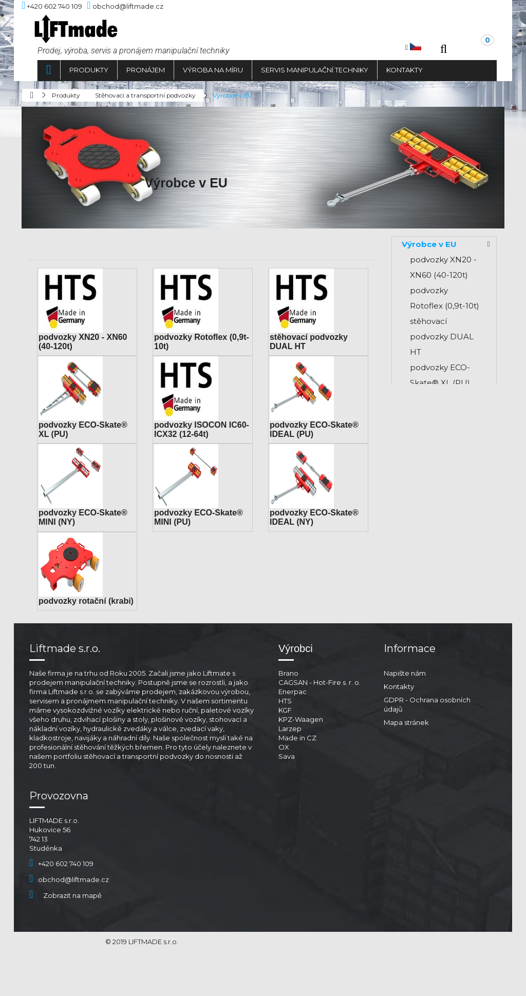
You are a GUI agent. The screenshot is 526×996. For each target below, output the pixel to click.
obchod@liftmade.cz (69, 909)
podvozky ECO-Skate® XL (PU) (440, 375)
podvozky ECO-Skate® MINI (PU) (445, 529)
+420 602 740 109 (61, 893)
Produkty (88, 70)
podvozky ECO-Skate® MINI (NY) (444, 498)
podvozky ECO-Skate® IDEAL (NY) (440, 567)
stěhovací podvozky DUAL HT (442, 336)
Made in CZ (297, 767)
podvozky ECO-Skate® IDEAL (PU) (440, 459)
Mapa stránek (406, 752)
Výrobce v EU (429, 244)
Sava (286, 786)
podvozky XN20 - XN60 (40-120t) (443, 267)
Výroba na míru (213, 70)
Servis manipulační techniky (314, 70)
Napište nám (405, 703)
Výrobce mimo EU (439, 629)
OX (283, 777)
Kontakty (404, 70)
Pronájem (145, 70)
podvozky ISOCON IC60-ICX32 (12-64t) (201, 429)
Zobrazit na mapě (65, 925)
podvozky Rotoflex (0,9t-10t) (444, 298)
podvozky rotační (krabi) (86, 601)
